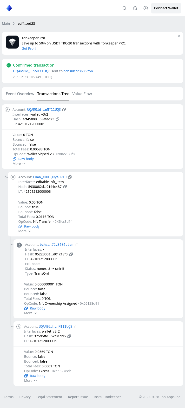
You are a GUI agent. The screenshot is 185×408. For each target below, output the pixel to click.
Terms (8, 397)
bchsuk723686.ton (78, 71)
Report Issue (78, 397)
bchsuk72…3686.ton (56, 245)
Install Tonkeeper (107, 397)
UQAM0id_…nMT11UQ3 (32, 71)
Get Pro (29, 48)
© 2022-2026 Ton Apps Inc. (160, 397)
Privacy (25, 397)
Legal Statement (49, 397)
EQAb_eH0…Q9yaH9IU (49, 177)
